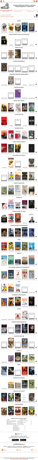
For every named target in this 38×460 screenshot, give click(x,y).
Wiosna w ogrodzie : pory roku (16, 429)
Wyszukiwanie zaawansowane (5, 16)
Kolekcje (12, 16)
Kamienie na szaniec (9, 422)
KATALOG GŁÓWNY (5, 11)
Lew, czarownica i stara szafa (22, 422)
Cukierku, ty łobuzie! (21, 424)
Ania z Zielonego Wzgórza (16, 430)
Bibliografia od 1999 (30, 11)
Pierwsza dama (21, 423)
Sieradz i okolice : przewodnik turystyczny (11, 421)
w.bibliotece (25, 446)
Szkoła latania (21, 421)
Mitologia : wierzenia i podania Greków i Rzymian (12, 423)
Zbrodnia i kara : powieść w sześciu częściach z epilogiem (13, 424)
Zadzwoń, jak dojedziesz (16, 428)
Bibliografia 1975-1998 (18, 11)
